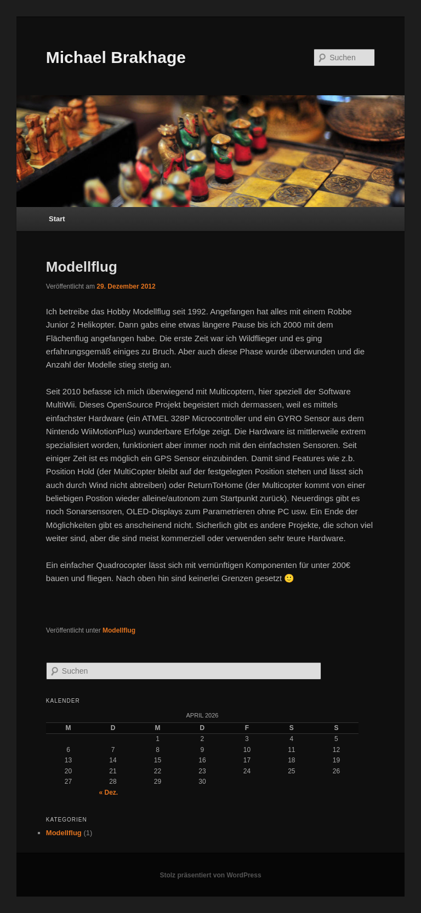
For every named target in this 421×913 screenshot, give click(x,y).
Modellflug (81, 267)
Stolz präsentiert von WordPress (210, 875)
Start (57, 219)
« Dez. (108, 792)
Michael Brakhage (116, 57)
